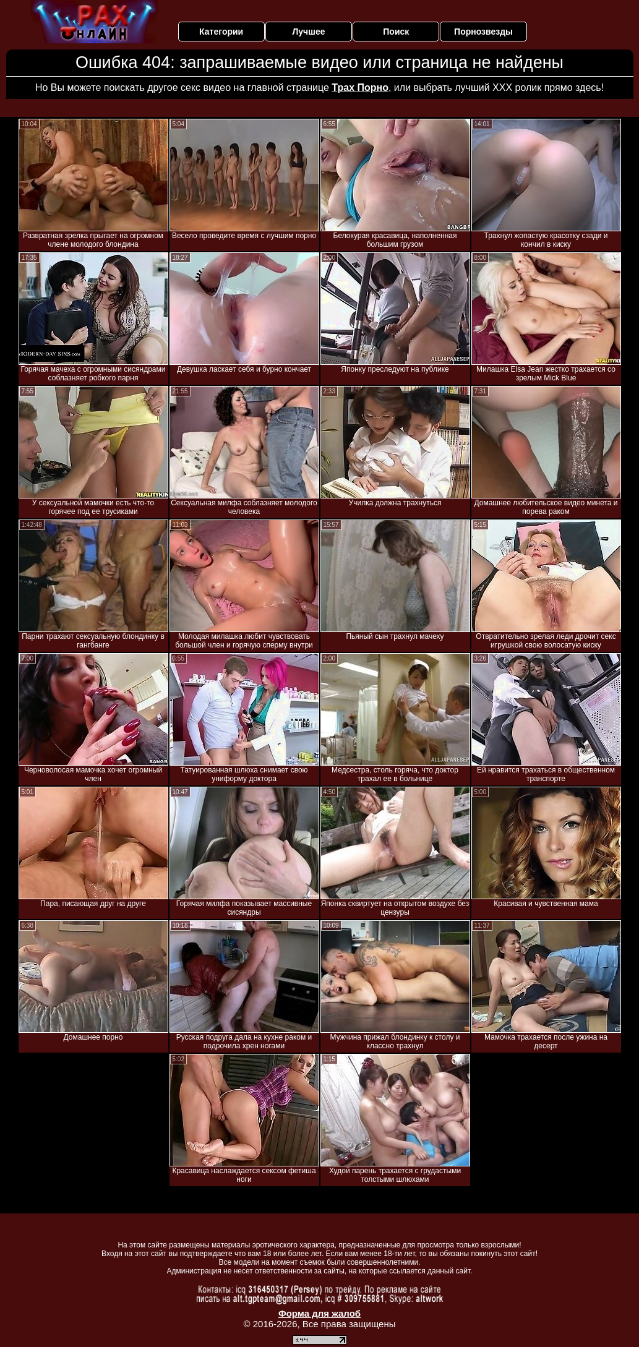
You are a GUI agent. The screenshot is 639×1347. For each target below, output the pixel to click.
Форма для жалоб (319, 1313)
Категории (221, 31)
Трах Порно (360, 87)
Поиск (396, 31)
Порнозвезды (483, 31)
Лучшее (308, 31)
